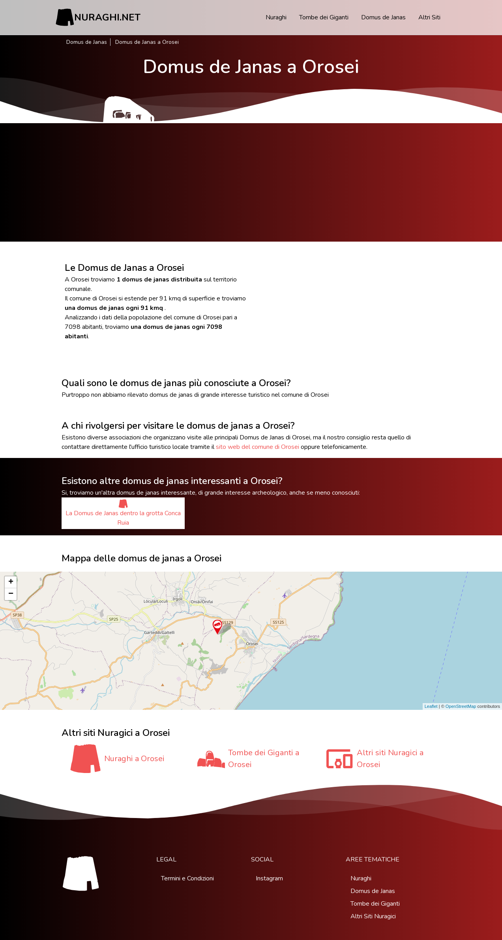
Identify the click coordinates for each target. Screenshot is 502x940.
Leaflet (431, 706)
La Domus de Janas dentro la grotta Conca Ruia (123, 513)
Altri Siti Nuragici (373, 916)
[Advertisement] (251, 182)
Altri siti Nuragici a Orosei (390, 758)
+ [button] (10, 582)
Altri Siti (429, 17)
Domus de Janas (383, 17)
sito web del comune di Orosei (257, 447)
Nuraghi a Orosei (134, 758)
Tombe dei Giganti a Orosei (263, 758)
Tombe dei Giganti (323, 17)
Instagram (269, 878)
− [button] (10, 594)
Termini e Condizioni (187, 878)
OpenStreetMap (461, 706)
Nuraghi (276, 17)
